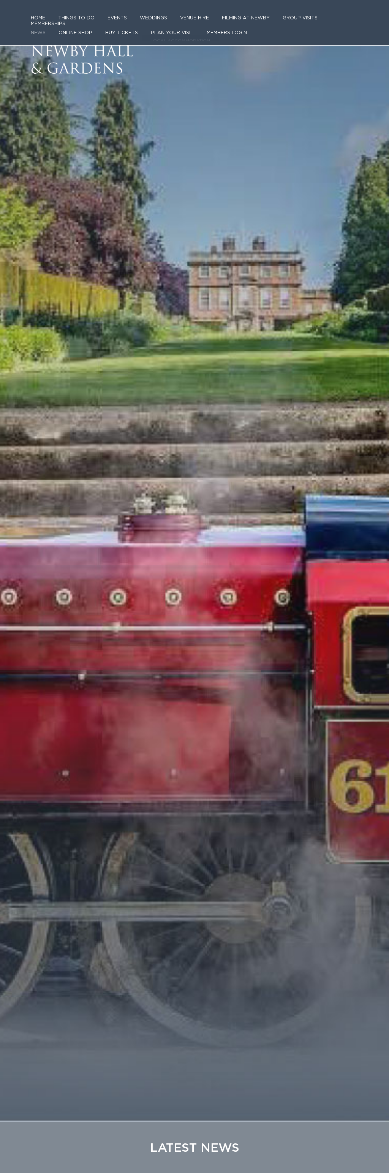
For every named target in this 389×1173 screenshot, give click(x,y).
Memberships (333, 18)
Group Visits (288, 18)
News (38, 27)
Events (112, 18)
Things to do (74, 18)
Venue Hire (188, 18)
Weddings (148, 18)
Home (38, 18)
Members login (217, 27)
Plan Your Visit (165, 27)
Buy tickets (118, 27)
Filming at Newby (237, 18)
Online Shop (74, 27)
